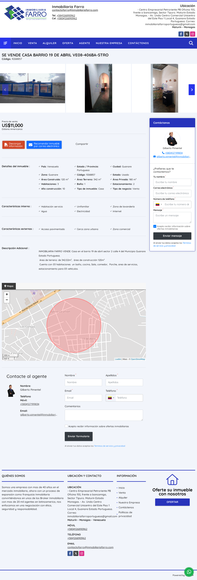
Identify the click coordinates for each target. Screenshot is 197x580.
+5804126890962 (67, 18)
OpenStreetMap (138, 359)
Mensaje (158, 209)
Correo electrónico (163, 187)
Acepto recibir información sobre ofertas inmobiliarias (98, 426)
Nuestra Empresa (109, 43)
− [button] (7, 300)
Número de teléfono (164, 198)
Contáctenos (138, 43)
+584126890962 (66, 15)
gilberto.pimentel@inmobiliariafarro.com (44, 414)
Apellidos (112, 375)
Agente (84, 43)
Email (69, 390)
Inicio (17, 43)
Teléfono (111, 390)
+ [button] (7, 294)
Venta (32, 43)
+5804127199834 (29, 404)
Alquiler (50, 43)
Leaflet (118, 359)
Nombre (70, 375)
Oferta (67, 43)
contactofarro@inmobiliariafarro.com (75, 10)
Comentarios (72, 406)
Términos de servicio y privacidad (109, 446)
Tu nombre (159, 176)
